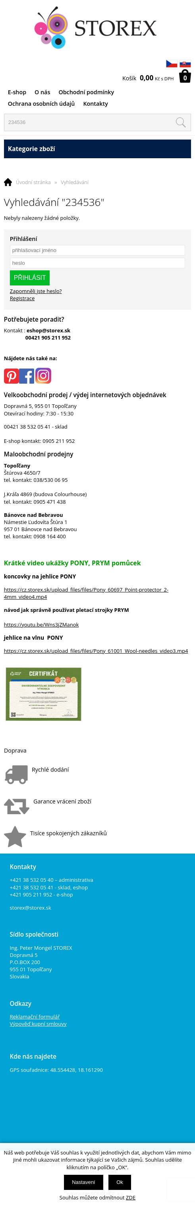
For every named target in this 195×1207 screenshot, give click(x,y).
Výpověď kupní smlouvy (38, 1023)
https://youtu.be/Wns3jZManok (41, 624)
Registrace (22, 298)
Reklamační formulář (35, 1016)
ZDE (130, 1197)
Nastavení (83, 1182)
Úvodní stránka (33, 182)
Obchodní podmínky (86, 92)
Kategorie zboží (97, 149)
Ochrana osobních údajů (41, 103)
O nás (42, 92)
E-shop (17, 92)
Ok (119, 1182)
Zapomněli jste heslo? (36, 291)
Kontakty (95, 103)
